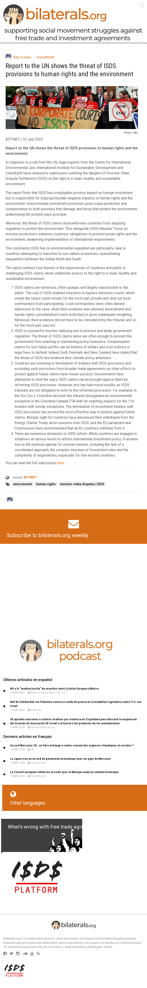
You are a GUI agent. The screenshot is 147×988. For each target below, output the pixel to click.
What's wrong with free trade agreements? (55, 827)
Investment (45, 57)
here (60, 463)
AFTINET (30, 477)
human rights (46, 484)
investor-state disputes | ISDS (82, 484)
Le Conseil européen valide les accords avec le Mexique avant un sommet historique (64, 772)
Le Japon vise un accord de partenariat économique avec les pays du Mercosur (60, 758)
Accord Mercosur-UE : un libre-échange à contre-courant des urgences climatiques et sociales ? (71, 745)
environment (23, 484)
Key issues (22, 57)
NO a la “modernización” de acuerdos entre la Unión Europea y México (54, 688)
